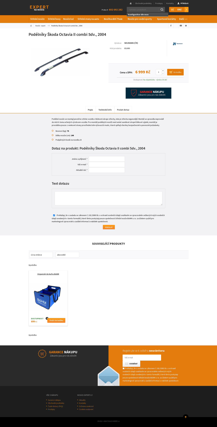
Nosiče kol (68, 18)
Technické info (105, 109)
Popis (90, 109)
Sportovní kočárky (166, 18)
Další (183, 18)
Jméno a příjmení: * (79, 159)
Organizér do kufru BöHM (48, 274)
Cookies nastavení (86, 409)
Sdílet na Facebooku (171, 25)
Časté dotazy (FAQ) (55, 406)
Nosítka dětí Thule (113, 18)
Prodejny (159, 3)
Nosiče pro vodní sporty (140, 18)
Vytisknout (186, 25)
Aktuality (82, 400)
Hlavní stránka (130, 3)
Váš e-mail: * (82, 164)
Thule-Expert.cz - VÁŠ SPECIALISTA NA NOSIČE (43, 7)
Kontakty (170, 3)
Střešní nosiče (37, 18)
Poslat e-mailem (181, 25)
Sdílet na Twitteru (176, 25)
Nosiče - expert (40, 26)
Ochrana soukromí (86, 406)
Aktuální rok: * (81, 170)
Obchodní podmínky (143, 3)
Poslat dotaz (123, 109)
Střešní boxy (54, 18)
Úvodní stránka (31, 25)
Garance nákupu (54, 400)
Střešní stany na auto (88, 18)
